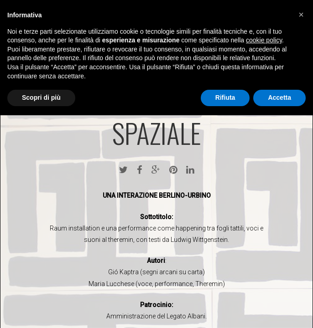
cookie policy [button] (264, 40)
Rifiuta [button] (225, 97)
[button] (301, 14)
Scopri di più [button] (41, 97)
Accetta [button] (279, 97)
